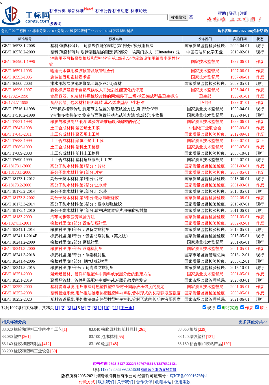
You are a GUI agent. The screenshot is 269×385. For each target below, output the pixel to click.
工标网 (21, 31)
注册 (244, 13)
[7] (89, 308)
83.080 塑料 (16, 336)
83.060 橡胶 (191, 329)
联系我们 (106, 382)
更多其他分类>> (253, 322)
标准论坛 (139, 11)
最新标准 (76, 11)
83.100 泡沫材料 (106, 336)
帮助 (222, 13)
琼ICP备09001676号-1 (189, 376)
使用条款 (182, 382)
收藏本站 (163, 382)
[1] (57, 308)
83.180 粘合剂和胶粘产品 (204, 344)
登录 (233, 13)
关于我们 (125, 382)
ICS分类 (58, 31)
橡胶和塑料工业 (82, 31)
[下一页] (126, 308)
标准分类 (57, 11)
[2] (63, 308)
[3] (68, 308)
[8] (94, 308)
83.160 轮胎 (103, 344)
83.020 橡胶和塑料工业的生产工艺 (34, 329)
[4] (74, 308)
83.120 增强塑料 (195, 336)
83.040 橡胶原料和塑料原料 (117, 329)
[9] (100, 308)
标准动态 (120, 11)
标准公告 (103, 11)
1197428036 (110, 369)
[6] (83, 308)
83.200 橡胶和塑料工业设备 (29, 351)
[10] (107, 308)
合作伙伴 (144, 382)
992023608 (131, 369)
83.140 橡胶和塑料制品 (26, 344)
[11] (115, 308)
